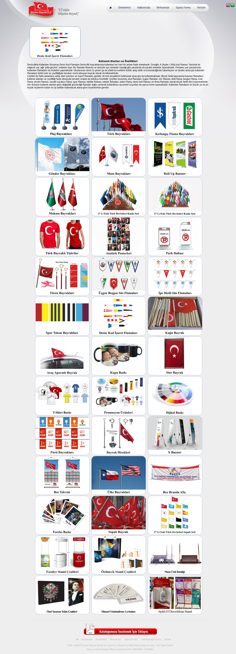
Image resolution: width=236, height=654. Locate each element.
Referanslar (163, 8)
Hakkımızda (143, 8)
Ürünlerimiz (124, 8)
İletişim (201, 8)
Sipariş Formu (183, 8)
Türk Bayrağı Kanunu (151, 639)
